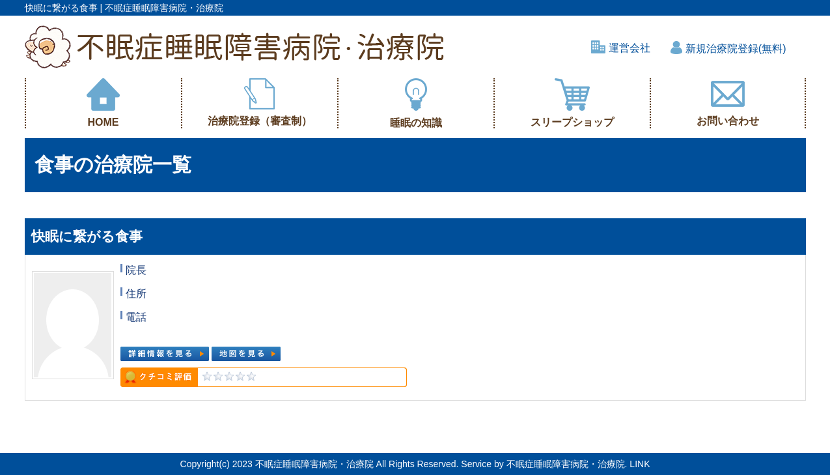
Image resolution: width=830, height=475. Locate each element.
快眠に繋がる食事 (87, 236)
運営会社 (620, 47)
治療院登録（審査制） (259, 102)
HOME (103, 103)
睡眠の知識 (416, 103)
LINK (639, 464)
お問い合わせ (728, 102)
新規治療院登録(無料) (728, 48)
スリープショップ (572, 103)
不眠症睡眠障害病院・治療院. (567, 464)
